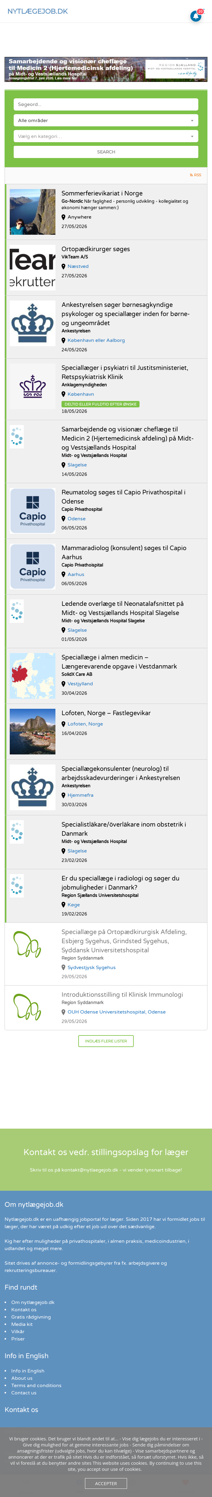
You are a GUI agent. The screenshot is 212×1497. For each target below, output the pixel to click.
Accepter (106, 1483)
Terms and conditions (36, 1386)
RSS (197, 175)
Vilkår (17, 1332)
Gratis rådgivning (31, 1317)
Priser (18, 1339)
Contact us (24, 1393)
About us (22, 1378)
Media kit (22, 1324)
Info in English (27, 1371)
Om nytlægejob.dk (33, 1302)
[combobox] (106, 120)
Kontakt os (24, 1310)
